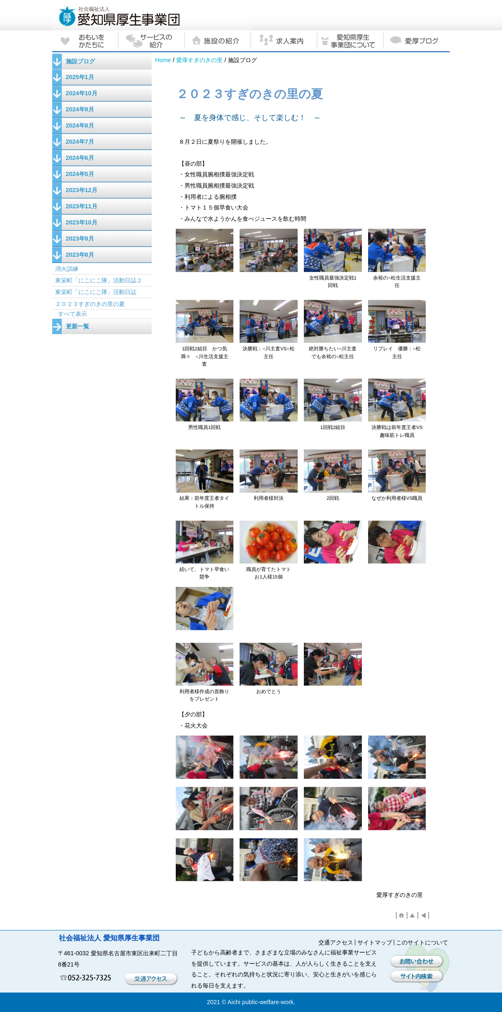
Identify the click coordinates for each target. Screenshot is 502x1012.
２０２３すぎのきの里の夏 (90, 304)
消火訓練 (66, 268)
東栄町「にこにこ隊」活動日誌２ (98, 280)
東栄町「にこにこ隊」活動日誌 (95, 292)
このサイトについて (422, 942)
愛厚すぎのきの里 (199, 60)
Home (163, 60)
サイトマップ (374, 942)
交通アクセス (335, 942)
